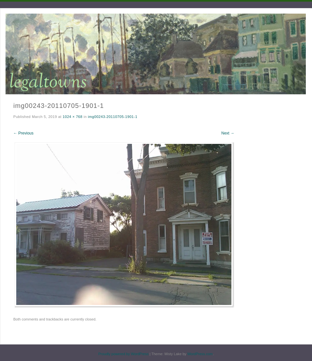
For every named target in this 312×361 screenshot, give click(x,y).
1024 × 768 (73, 117)
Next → (227, 133)
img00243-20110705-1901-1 (112, 117)
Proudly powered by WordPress (123, 354)
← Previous (23, 133)
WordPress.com (200, 354)
